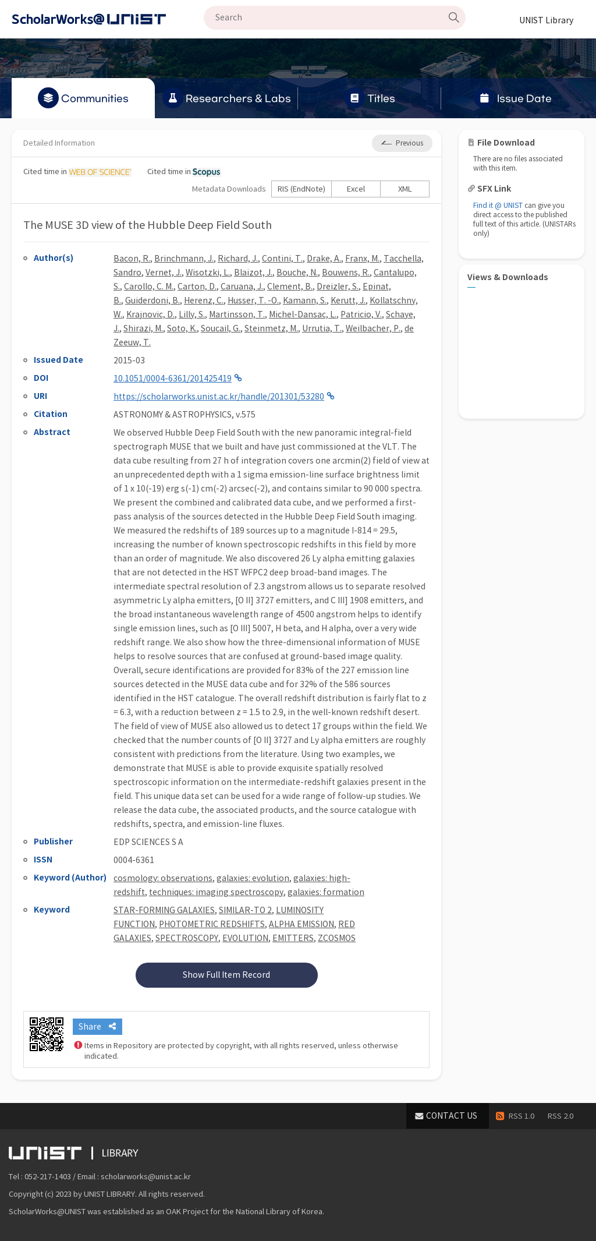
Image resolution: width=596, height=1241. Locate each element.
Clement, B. (290, 286)
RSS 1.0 (521, 1116)
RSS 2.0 (560, 1116)
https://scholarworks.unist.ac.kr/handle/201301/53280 (218, 396)
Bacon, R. (131, 258)
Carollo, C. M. (148, 286)
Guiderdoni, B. (152, 300)
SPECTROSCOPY (186, 938)
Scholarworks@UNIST (108, 19)
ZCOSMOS (337, 938)
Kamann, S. (305, 300)
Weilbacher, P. (373, 328)
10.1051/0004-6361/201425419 (172, 378)
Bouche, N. (297, 272)
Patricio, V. (361, 314)
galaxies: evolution (253, 878)
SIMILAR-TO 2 (245, 910)
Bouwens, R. (346, 272)
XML (405, 189)
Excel (356, 189)
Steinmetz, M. (271, 328)
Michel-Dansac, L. (302, 314)
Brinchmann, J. (184, 258)
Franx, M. (362, 258)
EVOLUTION (245, 938)
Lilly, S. (192, 314)
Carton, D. (197, 286)
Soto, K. (182, 328)
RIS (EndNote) (301, 189)
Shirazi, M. (143, 328)
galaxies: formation (326, 892)
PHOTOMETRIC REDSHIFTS (212, 924)
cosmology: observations (162, 878)
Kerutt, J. (348, 300)
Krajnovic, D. (150, 314)
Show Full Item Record (226, 975)
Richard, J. (238, 258)
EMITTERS (293, 938)
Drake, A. (324, 258)
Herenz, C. (204, 300)
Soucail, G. (220, 328)
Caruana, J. (242, 286)
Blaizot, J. (253, 272)
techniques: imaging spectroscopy (216, 892)
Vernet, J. (164, 272)
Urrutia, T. (322, 328)
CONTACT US (451, 1116)
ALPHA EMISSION (301, 924)
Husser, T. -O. (253, 300)
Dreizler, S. (338, 286)
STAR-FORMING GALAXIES (164, 910)
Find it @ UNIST (498, 205)
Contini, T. (282, 258)
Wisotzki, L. (208, 272)
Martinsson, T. (237, 314)
